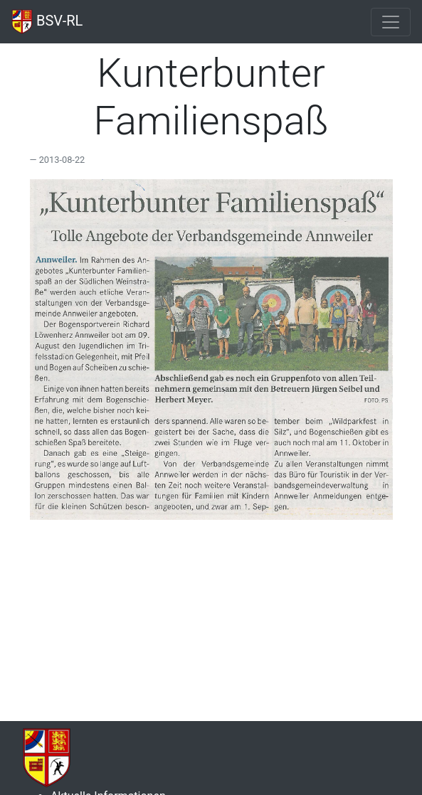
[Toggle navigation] (391, 22)
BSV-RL (47, 21)
